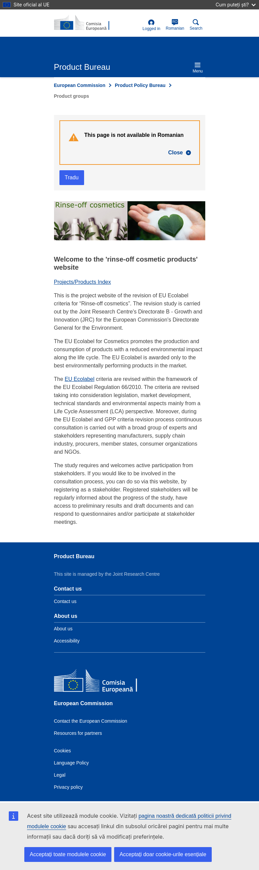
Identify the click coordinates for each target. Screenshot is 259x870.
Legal (60, 775)
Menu (197, 67)
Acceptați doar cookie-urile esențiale (163, 854)
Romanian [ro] (175, 25)
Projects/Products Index (82, 282)
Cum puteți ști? (235, 4)
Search (195, 25)
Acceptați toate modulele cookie (68, 854)
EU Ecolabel (80, 379)
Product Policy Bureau (140, 85)
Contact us (65, 601)
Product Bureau (74, 556)
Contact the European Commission (90, 721)
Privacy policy (68, 787)
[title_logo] (87, 23)
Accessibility (67, 640)
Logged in (151, 25)
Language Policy (71, 763)
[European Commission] (103, 682)
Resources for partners (78, 733)
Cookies (62, 750)
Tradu (72, 177)
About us (63, 628)
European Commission (79, 85)
